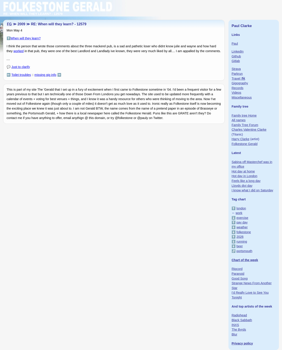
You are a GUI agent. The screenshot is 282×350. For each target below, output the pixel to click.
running (241, 241)
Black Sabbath (242, 320)
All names (238, 120)
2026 (239, 236)
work (239, 213)
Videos (236, 92)
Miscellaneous (242, 97)
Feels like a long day (246, 181)
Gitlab (236, 61)
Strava (236, 69)
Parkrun (237, 73)
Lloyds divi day (242, 185)
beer (239, 246)
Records (237, 88)
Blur (234, 334)
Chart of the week (245, 260)
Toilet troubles (21, 75)
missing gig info (45, 75)
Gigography (240, 83)
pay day (241, 222)
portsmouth (244, 251)
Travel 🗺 (238, 78)
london (241, 208)
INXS (235, 325)
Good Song (240, 278)
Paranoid (238, 273)
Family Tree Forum (245, 125)
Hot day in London (244, 176)
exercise (242, 218)
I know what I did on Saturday (252, 190)
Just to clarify (20, 67)
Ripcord (237, 269)
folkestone (243, 232)
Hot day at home (243, 171)
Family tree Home (244, 115)
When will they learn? (26, 38)
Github (236, 56)
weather (242, 227)
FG (9, 24)
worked (18, 51)
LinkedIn (237, 51)
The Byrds (239, 329)
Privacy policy (242, 343)
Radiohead (239, 315)
